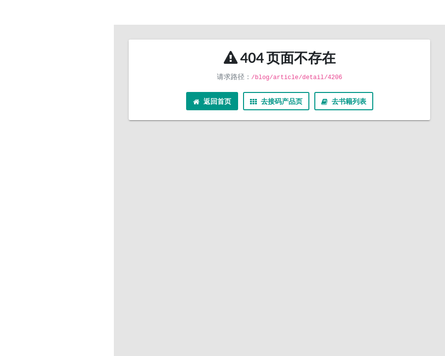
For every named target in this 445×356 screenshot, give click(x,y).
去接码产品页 (276, 101)
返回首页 (212, 101)
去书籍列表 (343, 101)
